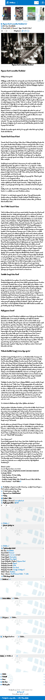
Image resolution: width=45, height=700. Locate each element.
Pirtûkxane (12, 3)
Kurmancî (11, 553)
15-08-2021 (12, 555)
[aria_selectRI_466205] (3, 528)
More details (24, 698)
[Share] (3, 30)
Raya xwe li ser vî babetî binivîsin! (11, 493)
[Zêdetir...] (6, 523)
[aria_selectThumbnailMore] (9, 655)
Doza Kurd (16, 567)
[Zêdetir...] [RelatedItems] (6, 546)
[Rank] (8, 30)
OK (18, 698)
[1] (20, 481)
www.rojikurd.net (19, 501)
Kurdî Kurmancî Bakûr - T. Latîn (20, 574)
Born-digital (13, 559)
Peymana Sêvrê (21, 561)
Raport (15, 563)
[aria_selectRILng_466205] (8, 528)
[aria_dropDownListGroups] (10, 636)
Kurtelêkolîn (10, 551)
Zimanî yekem (13, 557)
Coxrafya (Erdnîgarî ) (19, 570)
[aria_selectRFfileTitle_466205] (8, 505)
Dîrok (14, 565)
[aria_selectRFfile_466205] (3, 505)
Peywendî (20, 692)
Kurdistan (12, 572)
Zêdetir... (15, 598)
